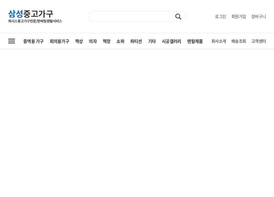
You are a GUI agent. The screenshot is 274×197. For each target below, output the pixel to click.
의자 (93, 41)
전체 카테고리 (11, 41)
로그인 (220, 16)
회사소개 (218, 41)
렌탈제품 (195, 41)
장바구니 (258, 16)
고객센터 (258, 41)
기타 (152, 41)
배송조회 (238, 41)
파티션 (136, 41)
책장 (107, 41)
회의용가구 (59, 41)
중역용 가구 (33, 41)
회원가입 (238, 16)
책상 (79, 41)
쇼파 (120, 41)
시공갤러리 (171, 41)
